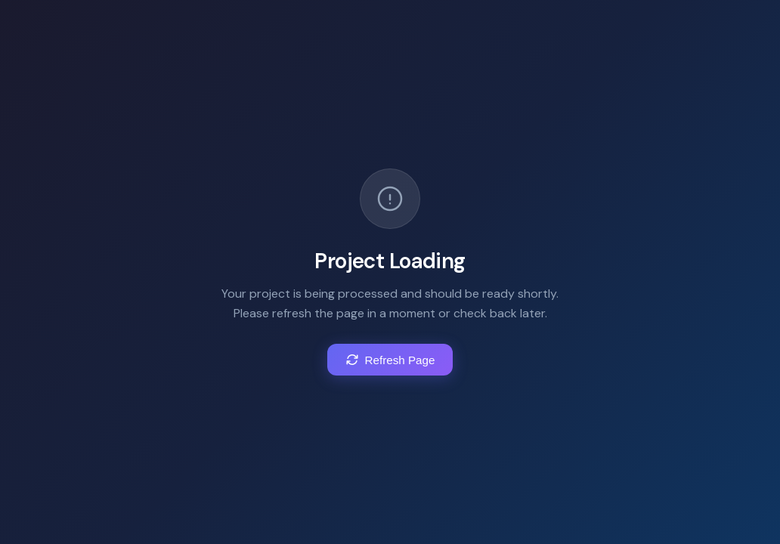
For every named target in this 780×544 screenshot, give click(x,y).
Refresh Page (390, 360)
